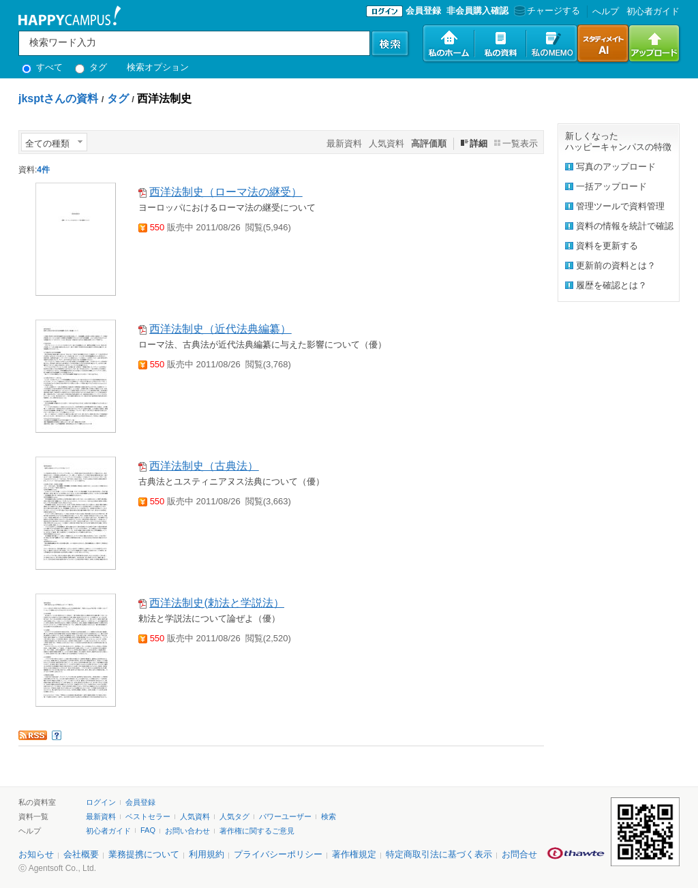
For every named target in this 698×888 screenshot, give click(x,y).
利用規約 (206, 854)
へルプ (605, 11)
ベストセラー (147, 816)
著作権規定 (354, 854)
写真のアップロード (616, 167)
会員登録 (423, 10)
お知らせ (36, 854)
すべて (42, 67)
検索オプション (158, 67)
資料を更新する (607, 246)
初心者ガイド (653, 11)
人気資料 (386, 143)
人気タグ (234, 816)
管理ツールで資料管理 (620, 206)
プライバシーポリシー (278, 854)
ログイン (101, 802)
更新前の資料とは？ (616, 265)
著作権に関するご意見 (256, 831)
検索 (328, 816)
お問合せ (519, 854)
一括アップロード (611, 186)
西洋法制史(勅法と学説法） (216, 603)
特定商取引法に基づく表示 (439, 854)
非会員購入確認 (477, 10)
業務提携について (143, 854)
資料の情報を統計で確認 (624, 226)
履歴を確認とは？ (611, 285)
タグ (91, 67)
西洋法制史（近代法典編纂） (220, 329)
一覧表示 (520, 143)
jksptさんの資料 (58, 98)
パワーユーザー (285, 816)
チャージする (545, 10)
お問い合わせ (187, 831)
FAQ (147, 830)
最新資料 (344, 143)
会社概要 (81, 854)
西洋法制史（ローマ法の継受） (225, 192)
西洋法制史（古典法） (203, 466)
